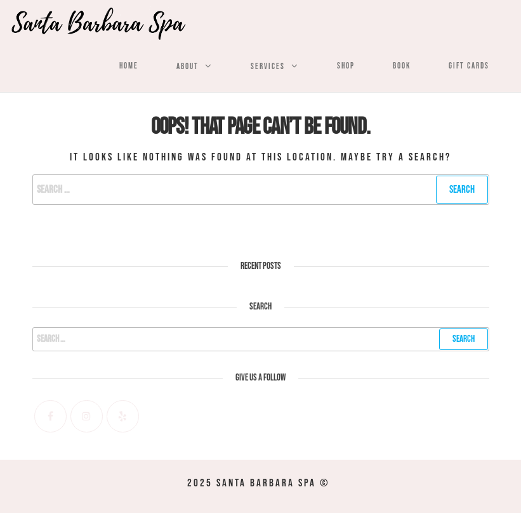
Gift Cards (469, 66)
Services (268, 67)
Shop (346, 66)
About (187, 67)
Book (402, 66)
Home (128, 66)
